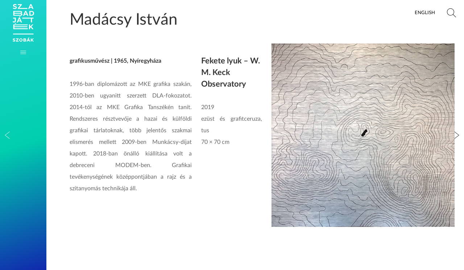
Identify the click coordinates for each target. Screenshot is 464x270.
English (425, 13)
